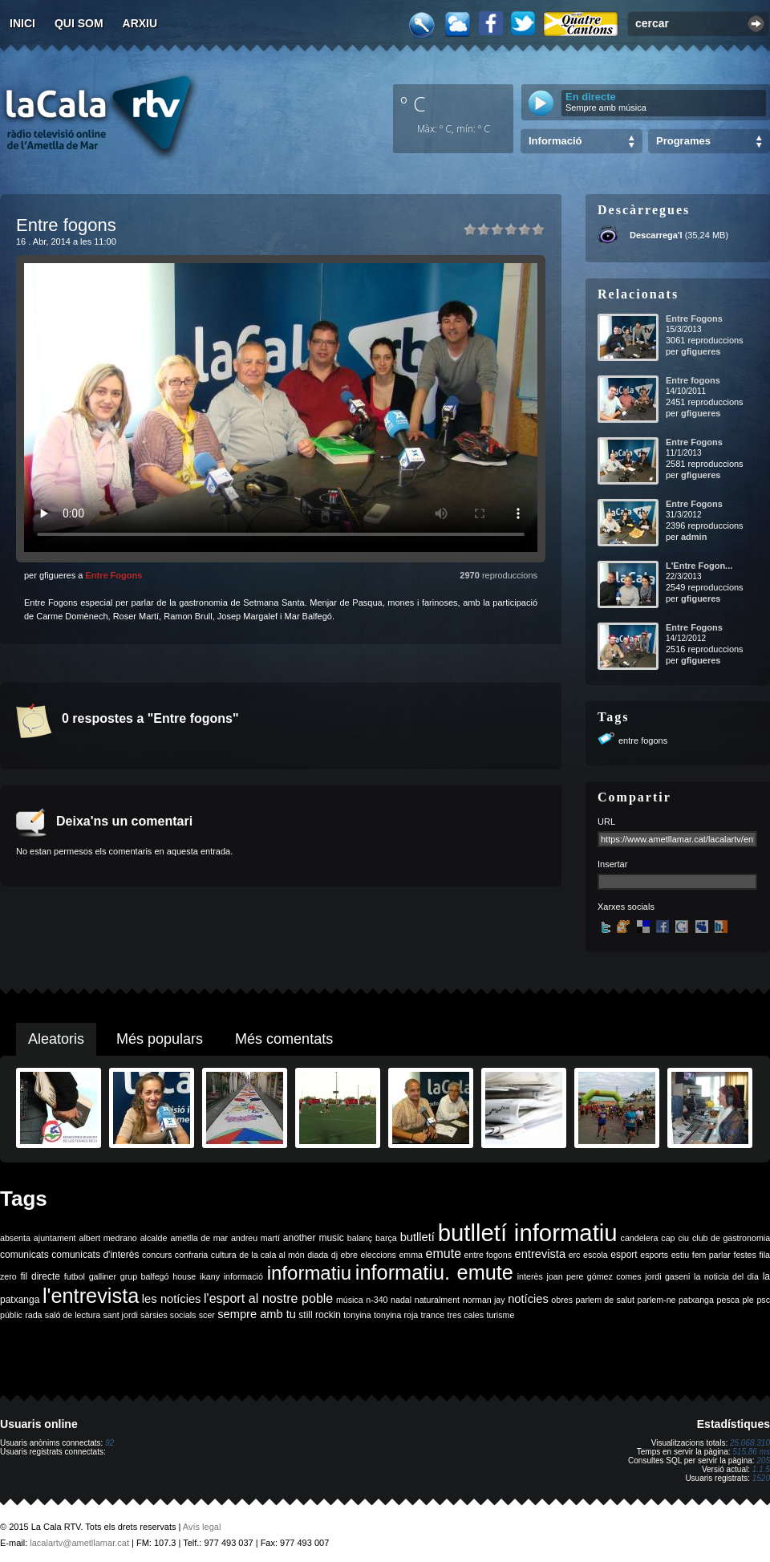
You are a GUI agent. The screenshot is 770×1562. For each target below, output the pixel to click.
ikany (210, 1276)
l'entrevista (91, 1295)
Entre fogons (693, 380)
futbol (74, 1276)
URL (606, 821)
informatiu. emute (434, 1272)
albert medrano (108, 1238)
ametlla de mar (199, 1238)
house (184, 1276)
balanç (359, 1238)
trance (433, 1315)
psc (763, 1299)
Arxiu (140, 23)
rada (33, 1315)
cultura (224, 1255)
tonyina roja (396, 1315)
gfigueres (701, 351)
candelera (640, 1238)
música (349, 1299)
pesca (728, 1299)
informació (243, 1276)
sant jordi (120, 1315)
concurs (157, 1255)
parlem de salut (605, 1299)
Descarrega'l (656, 235)
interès (530, 1276)
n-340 (376, 1299)
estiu (680, 1255)
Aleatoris (56, 1039)
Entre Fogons (113, 575)
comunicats (24, 1254)
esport (623, 1254)
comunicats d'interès (95, 1254)
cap (668, 1238)
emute (443, 1253)
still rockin (319, 1315)
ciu (683, 1238)
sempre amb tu (256, 1314)
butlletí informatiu (528, 1232)
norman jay (484, 1299)
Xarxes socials (626, 906)
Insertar (612, 864)
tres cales (465, 1315)
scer (207, 1315)
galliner (102, 1276)
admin (694, 537)
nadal (401, 1299)
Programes (683, 141)
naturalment (437, 1299)
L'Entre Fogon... (699, 565)
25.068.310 (750, 1442)
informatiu (309, 1273)
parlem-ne (657, 1299)
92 (109, 1442)
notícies (528, 1298)
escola (595, 1255)
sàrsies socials (168, 1315)
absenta (15, 1238)
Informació (555, 141)
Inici (22, 23)
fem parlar (711, 1255)
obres (562, 1299)
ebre (349, 1255)
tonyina (357, 1315)
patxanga (696, 1299)
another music (313, 1238)
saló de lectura (72, 1315)
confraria (191, 1255)
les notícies (171, 1298)
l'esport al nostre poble (268, 1298)
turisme (500, 1315)
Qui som (79, 23)
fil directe (40, 1276)
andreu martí (255, 1238)
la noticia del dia (726, 1276)
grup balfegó (144, 1276)
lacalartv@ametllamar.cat (79, 1543)
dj (334, 1255)
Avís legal (202, 1527)
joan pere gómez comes (594, 1276)
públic (11, 1315)
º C (413, 103)
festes (744, 1255)
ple (748, 1299)
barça (386, 1238)
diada (317, 1255)
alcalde (154, 1238)
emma (411, 1255)
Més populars (159, 1039)
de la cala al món (271, 1255)
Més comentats (284, 1039)
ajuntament (55, 1238)
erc (575, 1255)
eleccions (377, 1255)
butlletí (417, 1237)
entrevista (540, 1254)
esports (654, 1255)
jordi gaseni (667, 1276)
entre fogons (642, 740)
